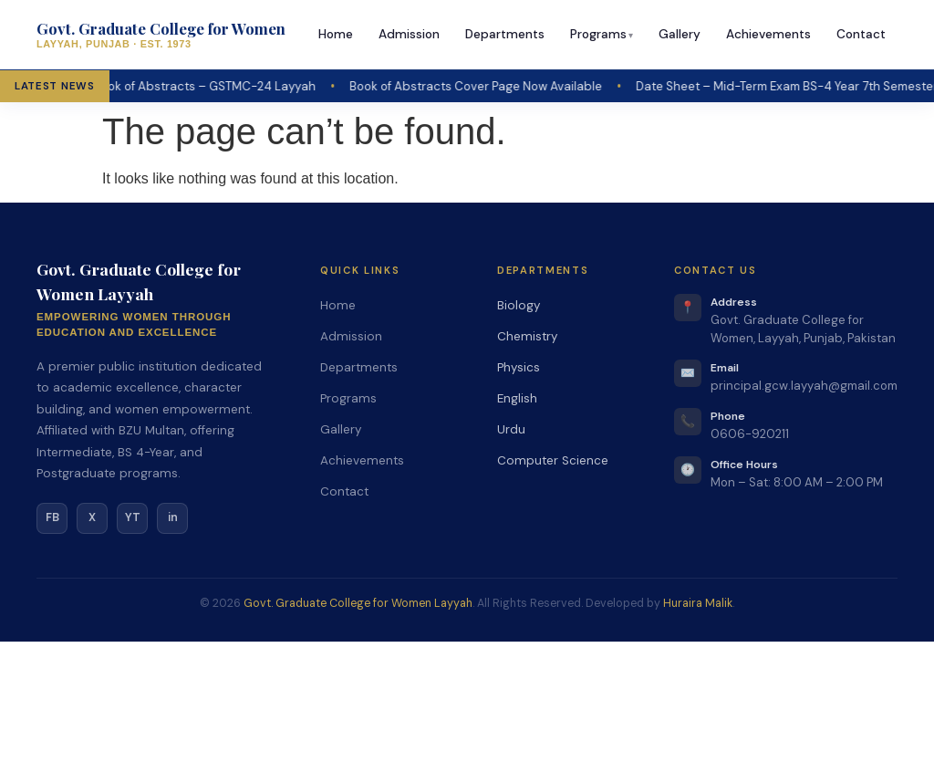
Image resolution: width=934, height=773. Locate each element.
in (173, 517)
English (517, 398)
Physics (518, 367)
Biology (518, 305)
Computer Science (552, 460)
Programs (598, 34)
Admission (409, 34)
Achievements (768, 34)
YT (132, 517)
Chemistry (527, 336)
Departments (505, 34)
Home (335, 34)
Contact (861, 34)
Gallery (679, 34)
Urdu (511, 429)
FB (52, 517)
